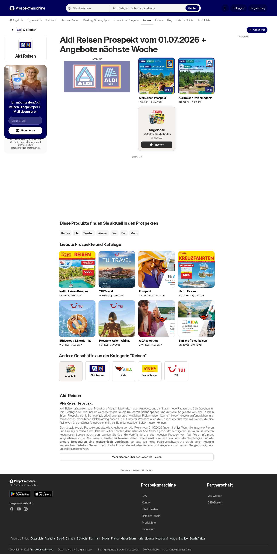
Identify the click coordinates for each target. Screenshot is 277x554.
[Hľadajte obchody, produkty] (155, 8)
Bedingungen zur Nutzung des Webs (118, 549)
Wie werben (215, 495)
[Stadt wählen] (88, 8)
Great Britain (128, 538)
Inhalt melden (150, 509)
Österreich (37, 538)
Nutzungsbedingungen (25, 142)
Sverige (183, 538)
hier (178, 427)
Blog (169, 20)
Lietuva (149, 538)
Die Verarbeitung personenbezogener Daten (167, 549)
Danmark (94, 538)
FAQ (144, 495)
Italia (140, 538)
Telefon (88, 233)
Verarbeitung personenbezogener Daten (24, 146)
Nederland (161, 538)
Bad (123, 233)
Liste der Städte (184, 20)
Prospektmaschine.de (41, 549)
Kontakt (146, 502)
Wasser (103, 233)
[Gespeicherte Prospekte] (225, 8)
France (115, 538)
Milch (134, 233)
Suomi (105, 538)
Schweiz (82, 538)
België (60, 538)
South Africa (197, 538)
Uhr (76, 233)
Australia (50, 538)
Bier (114, 233)
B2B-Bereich (215, 502)
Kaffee (65, 233)
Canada (70, 538)
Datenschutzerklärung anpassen (75, 549)
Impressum (148, 529)
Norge (173, 538)
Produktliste (204, 20)
